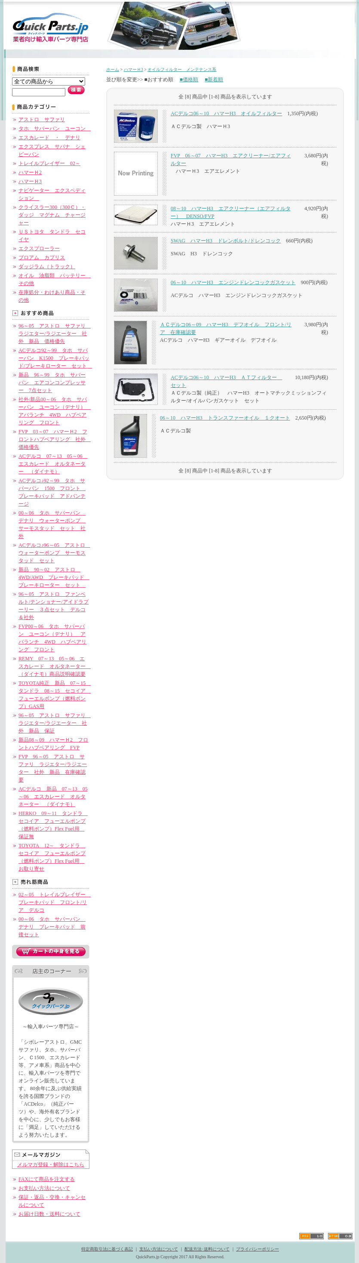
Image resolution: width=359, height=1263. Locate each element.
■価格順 (189, 80)
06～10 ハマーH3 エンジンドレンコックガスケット (233, 282)
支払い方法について (158, 1249)
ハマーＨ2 (30, 172)
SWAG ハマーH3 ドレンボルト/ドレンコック (226, 241)
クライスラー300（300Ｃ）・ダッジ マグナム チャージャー (52, 215)
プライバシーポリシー (257, 1249)
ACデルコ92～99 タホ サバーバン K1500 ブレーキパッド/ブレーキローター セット (55, 358)
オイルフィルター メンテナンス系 (181, 69)
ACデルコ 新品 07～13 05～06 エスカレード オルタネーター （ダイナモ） (53, 796)
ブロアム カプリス (41, 257)
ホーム (112, 69)
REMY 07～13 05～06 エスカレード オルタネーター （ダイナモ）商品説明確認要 (54, 666)
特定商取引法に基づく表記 (107, 1249)
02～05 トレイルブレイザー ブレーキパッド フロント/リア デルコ (54, 902)
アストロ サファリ (41, 119)
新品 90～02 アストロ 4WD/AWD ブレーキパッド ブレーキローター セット (53, 577)
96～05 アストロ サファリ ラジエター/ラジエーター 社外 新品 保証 (54, 723)
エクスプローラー (39, 248)
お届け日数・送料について (49, 1214)
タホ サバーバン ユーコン (54, 129)
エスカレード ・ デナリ (49, 138)
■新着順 (214, 80)
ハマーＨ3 (30, 181)
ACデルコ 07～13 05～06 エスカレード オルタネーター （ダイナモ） (53, 464)
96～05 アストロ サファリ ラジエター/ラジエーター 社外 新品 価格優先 (54, 333)
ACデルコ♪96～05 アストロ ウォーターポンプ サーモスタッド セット (54, 553)
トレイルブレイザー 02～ (49, 163)
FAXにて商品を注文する (46, 1179)
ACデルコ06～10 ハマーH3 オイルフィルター (226, 113)
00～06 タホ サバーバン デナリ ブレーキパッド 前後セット (52, 927)
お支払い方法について (44, 1188)
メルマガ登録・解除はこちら (50, 1165)
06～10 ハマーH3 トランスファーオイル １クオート (225, 418)
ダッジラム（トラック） (46, 267)
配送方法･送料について (207, 1249)
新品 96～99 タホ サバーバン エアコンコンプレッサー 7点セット (52, 382)
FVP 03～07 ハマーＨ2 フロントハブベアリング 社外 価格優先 (54, 439)
